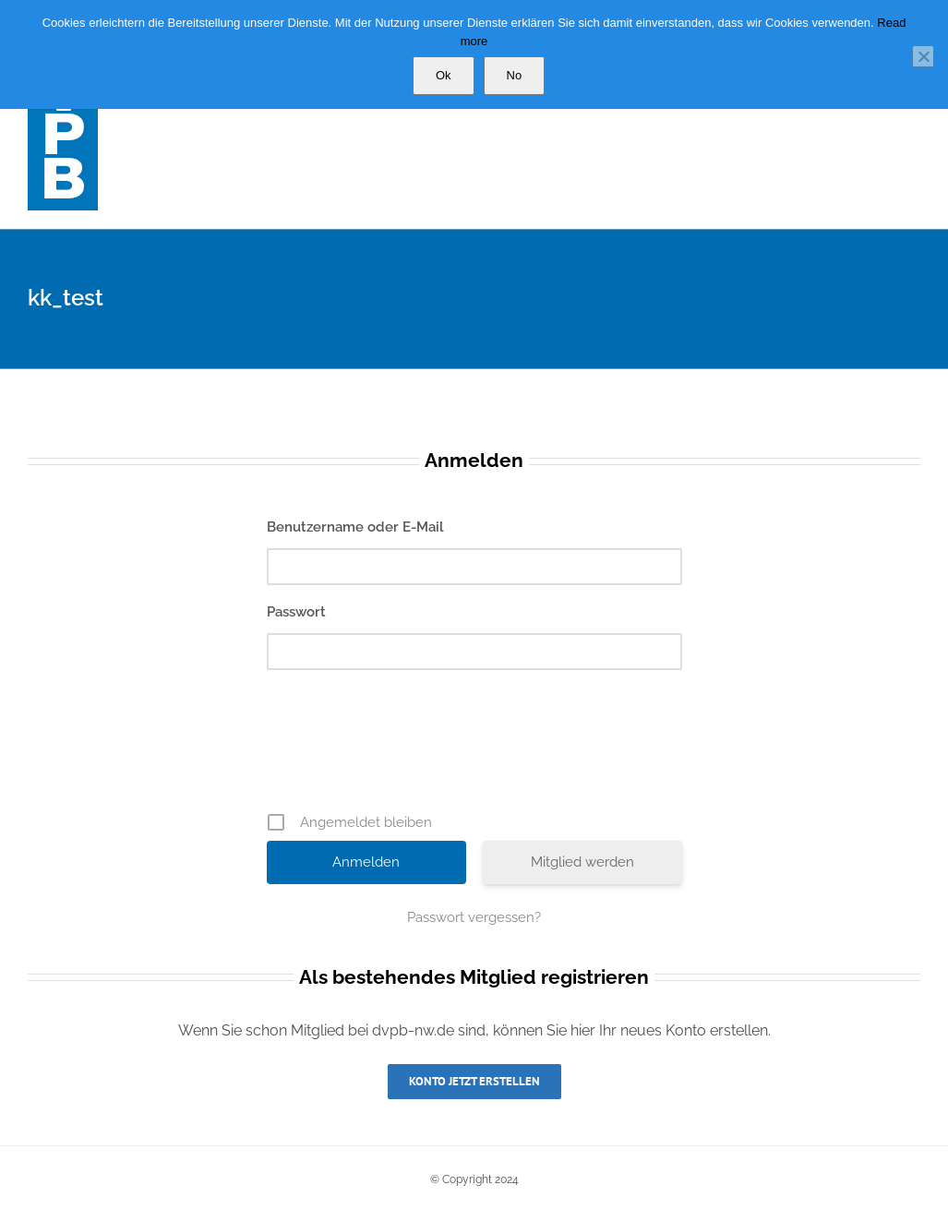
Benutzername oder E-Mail (355, 527)
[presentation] (476, 748)
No (514, 75)
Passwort (296, 612)
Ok (443, 75)
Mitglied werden (582, 862)
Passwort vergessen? (474, 917)
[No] (923, 56)
